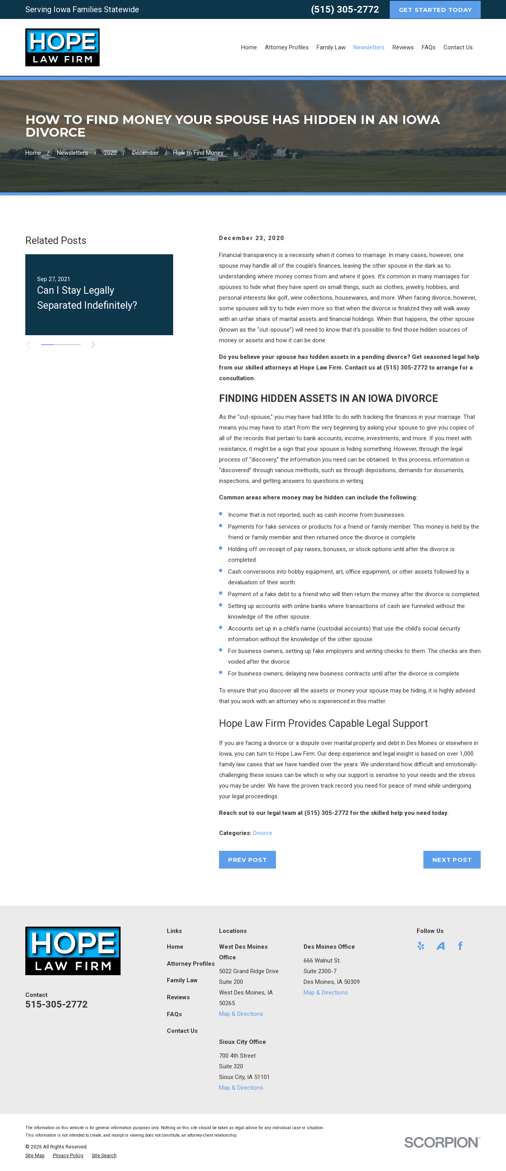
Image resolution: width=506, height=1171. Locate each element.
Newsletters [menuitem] (369, 47)
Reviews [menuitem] (403, 47)
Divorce (262, 833)
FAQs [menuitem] (429, 47)
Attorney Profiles (191, 963)
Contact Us (182, 1030)
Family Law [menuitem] (331, 47)
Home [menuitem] (249, 47)
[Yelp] (421, 946)
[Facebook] (460, 946)
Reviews (178, 997)
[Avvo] (440, 946)
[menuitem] (35, 1155)
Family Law (182, 980)
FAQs (174, 1014)
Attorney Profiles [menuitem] (287, 47)
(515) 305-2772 (345, 9)
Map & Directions (241, 1013)
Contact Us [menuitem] (458, 47)
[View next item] (93, 345)
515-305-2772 (56, 1004)
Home (175, 946)
